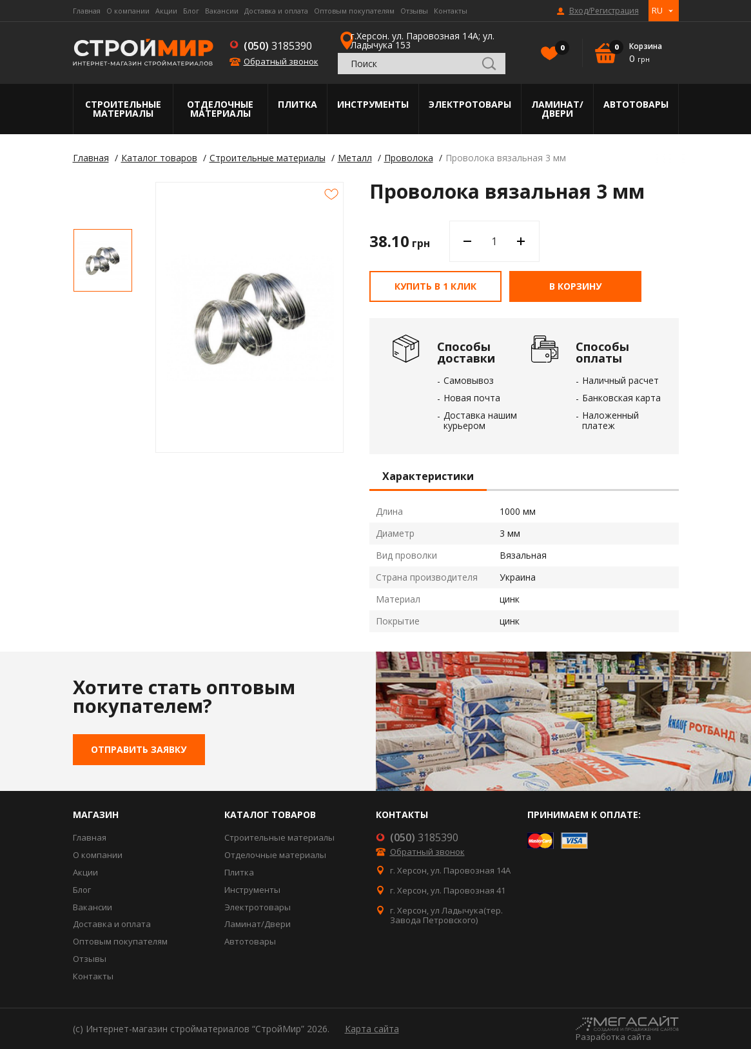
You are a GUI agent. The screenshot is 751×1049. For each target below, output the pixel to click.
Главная (87, 10)
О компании (128, 10)
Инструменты (373, 104)
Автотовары (635, 104)
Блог (191, 10)
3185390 (278, 46)
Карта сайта (372, 1029)
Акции (166, 10)
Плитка (297, 104)
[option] (103, 260)
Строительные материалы (123, 108)
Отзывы (414, 10)
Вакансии (222, 10)
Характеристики (428, 476)
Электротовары (470, 104)
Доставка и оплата (276, 10)
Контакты (450, 10)
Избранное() (559, 49)
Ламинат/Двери (557, 108)
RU (657, 10)
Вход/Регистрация (604, 11)
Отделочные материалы (220, 108)
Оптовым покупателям (354, 10)
